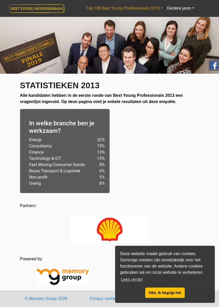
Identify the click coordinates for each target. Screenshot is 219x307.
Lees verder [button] (132, 279)
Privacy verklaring (106, 298)
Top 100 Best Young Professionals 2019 (123, 8)
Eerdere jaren (179, 8)
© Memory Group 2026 (46, 298)
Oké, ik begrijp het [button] (165, 293)
